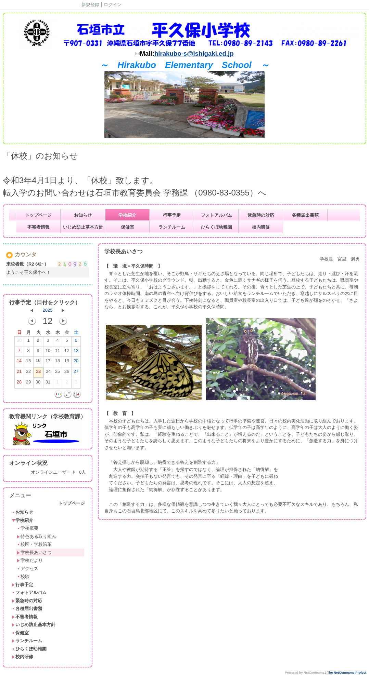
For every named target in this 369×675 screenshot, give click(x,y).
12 (66, 352)
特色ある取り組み (36, 536)
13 (76, 352)
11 (57, 352)
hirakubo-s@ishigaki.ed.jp (194, 53)
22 (28, 373)
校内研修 (261, 227)
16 (38, 362)
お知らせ (83, 215)
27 (76, 373)
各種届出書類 (305, 215)
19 (66, 362)
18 (57, 362)
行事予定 (172, 215)
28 (19, 383)
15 (28, 362)
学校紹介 (127, 215)
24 (48, 373)
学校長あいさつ (34, 552)
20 (76, 362)
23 (38, 373)
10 (48, 352)
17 (48, 362)
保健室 (127, 227)
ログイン (113, 4)
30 (19, 342)
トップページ (38, 215)
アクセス (27, 568)
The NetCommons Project (346, 672)
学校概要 (27, 528)
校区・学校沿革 (34, 544)
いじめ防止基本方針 (83, 227)
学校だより (30, 560)
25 (57, 373)
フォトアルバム (216, 215)
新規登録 (90, 4)
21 (19, 373)
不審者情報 (38, 227)
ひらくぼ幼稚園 (216, 227)
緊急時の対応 (260, 215)
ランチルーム (171, 227)
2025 (48, 310)
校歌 (23, 576)
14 (19, 362)
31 (48, 383)
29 (28, 383)
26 (66, 373)
